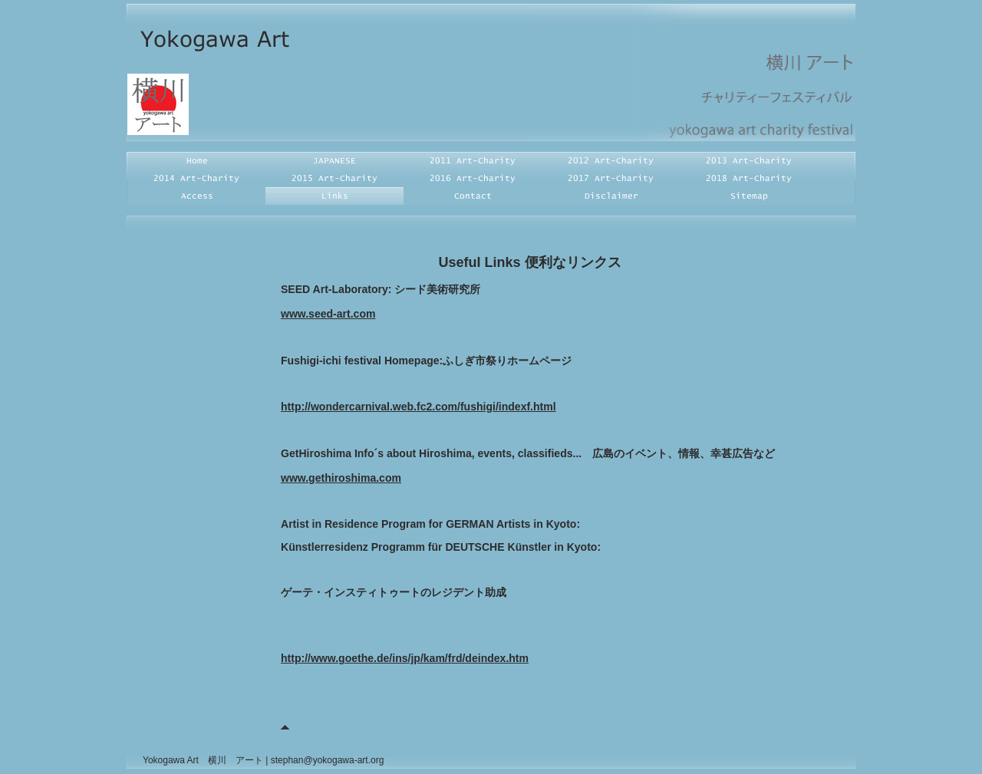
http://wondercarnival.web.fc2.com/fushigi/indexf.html (418, 406)
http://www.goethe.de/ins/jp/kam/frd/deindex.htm (405, 658)
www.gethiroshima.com (341, 478)
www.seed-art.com (328, 314)
